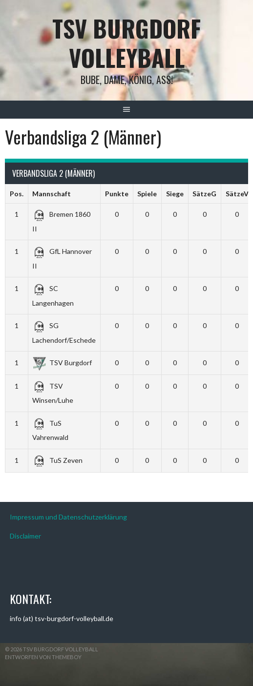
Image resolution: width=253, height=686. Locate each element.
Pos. (16, 193)
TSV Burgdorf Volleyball (126, 43)
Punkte (116, 193)
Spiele (147, 193)
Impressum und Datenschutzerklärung (68, 517)
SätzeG (204, 193)
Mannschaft (51, 193)
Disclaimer (25, 536)
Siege (175, 193)
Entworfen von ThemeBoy (43, 657)
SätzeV (237, 193)
